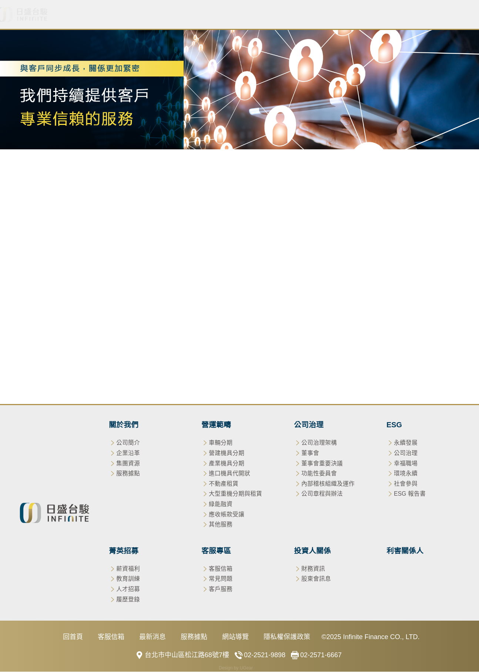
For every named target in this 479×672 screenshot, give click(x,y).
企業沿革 (128, 454)
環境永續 (406, 474)
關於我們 (77, 14)
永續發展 (406, 443)
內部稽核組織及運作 (328, 484)
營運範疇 (160, 14)
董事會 (310, 454)
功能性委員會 (319, 474)
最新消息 (119, 14)
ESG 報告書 (410, 494)
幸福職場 (406, 464)
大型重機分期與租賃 (298, 217)
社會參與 (406, 484)
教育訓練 (128, 579)
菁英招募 (289, 14)
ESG (247, 14)
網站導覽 (235, 637)
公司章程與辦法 (322, 494)
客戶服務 (220, 590)
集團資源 (128, 464)
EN (467, 15)
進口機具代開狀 (187, 217)
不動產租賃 (239, 217)
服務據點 (128, 474)
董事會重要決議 (322, 464)
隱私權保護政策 (287, 637)
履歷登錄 (128, 600)
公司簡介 (128, 443)
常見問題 (220, 579)
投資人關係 (386, 14)
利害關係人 (436, 14)
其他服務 (443, 217)
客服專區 (335, 14)
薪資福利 (128, 569)
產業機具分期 (133, 217)
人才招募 (128, 590)
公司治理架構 (319, 443)
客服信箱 (220, 569)
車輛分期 (35, 217)
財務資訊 (313, 569)
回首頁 (73, 637)
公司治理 (206, 14)
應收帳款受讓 (398, 217)
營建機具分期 (81, 217)
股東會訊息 (316, 579)
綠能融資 (353, 217)
